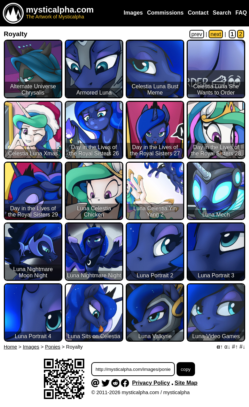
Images (31, 347)
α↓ (227, 347)
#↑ (235, 347)
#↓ (242, 347)
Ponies (52, 347)
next (216, 34)
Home (10, 347)
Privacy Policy (151, 383)
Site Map (185, 383)
